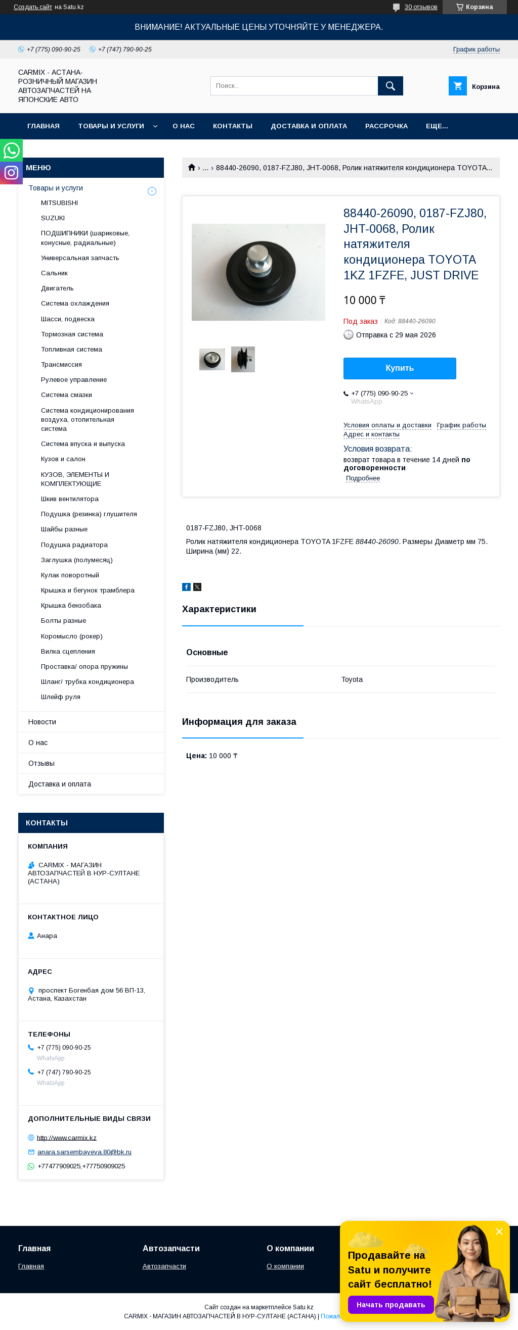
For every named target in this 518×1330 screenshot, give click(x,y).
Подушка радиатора (74, 545)
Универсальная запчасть (80, 258)
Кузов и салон (63, 459)
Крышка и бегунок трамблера (88, 590)
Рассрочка (386, 126)
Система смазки (66, 395)
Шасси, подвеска (68, 319)
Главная (43, 126)
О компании (285, 1266)
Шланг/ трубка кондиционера (87, 681)
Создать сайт (33, 7)
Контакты (232, 126)
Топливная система (71, 349)
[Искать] (390, 85)
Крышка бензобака (71, 605)
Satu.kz (303, 1307)
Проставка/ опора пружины (84, 666)
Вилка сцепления (68, 651)
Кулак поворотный (70, 575)
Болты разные (63, 620)
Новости (42, 722)
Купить (400, 368)
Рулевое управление (74, 379)
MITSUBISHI (59, 203)
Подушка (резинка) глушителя (89, 514)
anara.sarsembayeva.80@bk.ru (84, 1152)
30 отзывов (421, 7)
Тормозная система (72, 334)
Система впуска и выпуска (83, 444)
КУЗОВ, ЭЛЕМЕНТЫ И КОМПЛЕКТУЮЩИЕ (75, 479)
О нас (183, 126)
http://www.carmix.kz (67, 1137)
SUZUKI (53, 218)
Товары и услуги (111, 126)
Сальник (54, 273)
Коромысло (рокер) (72, 636)
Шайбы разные (64, 529)
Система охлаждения (75, 303)
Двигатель (57, 288)
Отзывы (41, 763)
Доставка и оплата (309, 126)
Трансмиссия (61, 364)
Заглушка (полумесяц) (77, 560)
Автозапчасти (164, 1266)
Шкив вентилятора (70, 499)
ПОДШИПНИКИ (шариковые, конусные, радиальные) (85, 237)
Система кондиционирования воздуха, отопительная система (87, 419)
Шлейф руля (60, 697)
